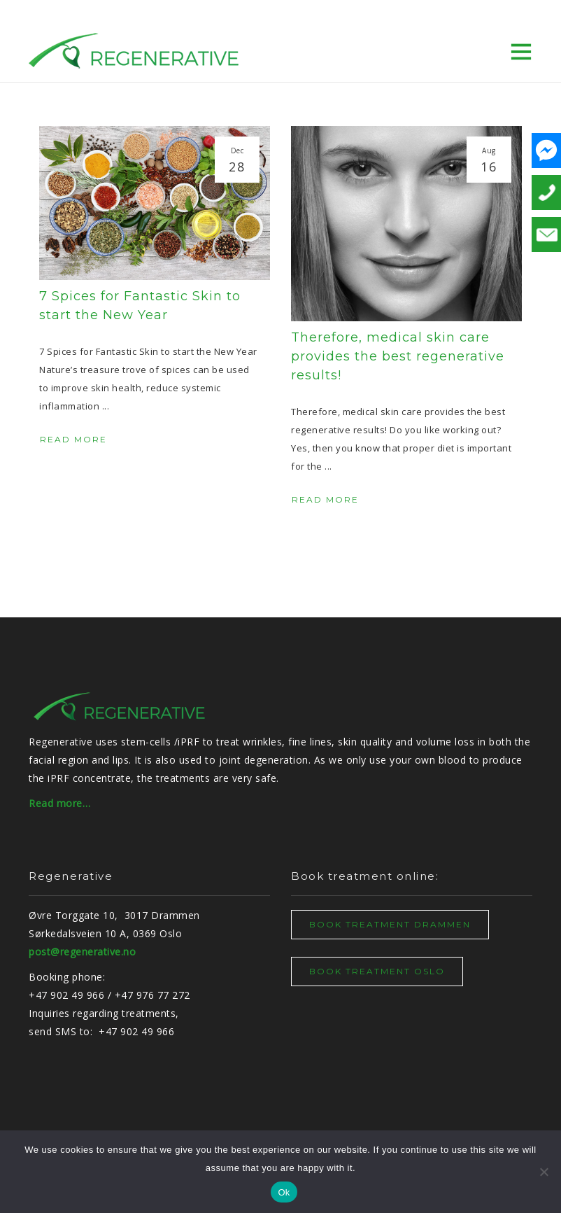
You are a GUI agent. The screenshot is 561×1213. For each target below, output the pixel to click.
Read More (74, 438)
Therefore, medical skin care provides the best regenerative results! (397, 356)
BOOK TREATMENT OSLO (377, 971)
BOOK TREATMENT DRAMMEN (390, 924)
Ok (284, 1192)
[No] (544, 1172)
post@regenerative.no (82, 951)
